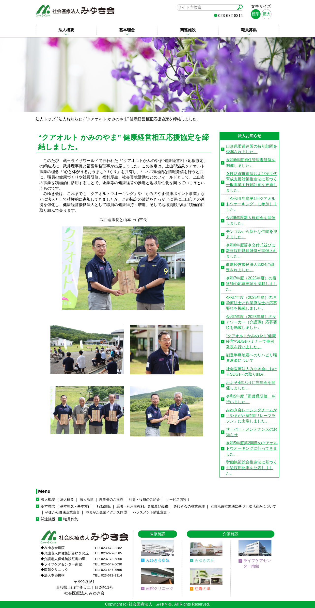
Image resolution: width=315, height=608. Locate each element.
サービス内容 (176, 499)
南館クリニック (159, 588)
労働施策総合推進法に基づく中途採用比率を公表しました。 (251, 467)
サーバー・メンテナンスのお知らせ (251, 432)
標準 (256, 14)
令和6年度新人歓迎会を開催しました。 (250, 220)
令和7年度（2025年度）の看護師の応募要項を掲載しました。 (251, 283)
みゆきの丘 (204, 560)
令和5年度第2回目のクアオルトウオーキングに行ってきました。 (252, 448)
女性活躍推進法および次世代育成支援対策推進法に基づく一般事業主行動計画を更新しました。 (251, 182)
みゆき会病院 (158, 560)
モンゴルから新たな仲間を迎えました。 (251, 234)
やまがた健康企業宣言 (62, 512)
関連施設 (188, 30)
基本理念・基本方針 (75, 506)
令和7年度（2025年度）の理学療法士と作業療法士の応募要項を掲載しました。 (251, 303)
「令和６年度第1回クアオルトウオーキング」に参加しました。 (251, 204)
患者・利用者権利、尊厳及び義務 (142, 506)
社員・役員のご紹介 (144, 499)
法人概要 (66, 30)
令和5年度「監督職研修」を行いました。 (250, 399)
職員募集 (249, 30)
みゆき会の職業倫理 (189, 506)
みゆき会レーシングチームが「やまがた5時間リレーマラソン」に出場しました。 (251, 415)
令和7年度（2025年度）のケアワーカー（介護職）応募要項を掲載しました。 (251, 322)
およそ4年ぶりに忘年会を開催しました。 (250, 385)
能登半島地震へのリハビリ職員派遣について (251, 358)
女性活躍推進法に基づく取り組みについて (243, 506)
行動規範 (104, 506)
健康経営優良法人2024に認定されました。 (250, 267)
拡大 (266, 14)
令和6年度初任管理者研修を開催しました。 (250, 162)
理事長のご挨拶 (111, 499)
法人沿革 (87, 499)
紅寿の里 (202, 589)
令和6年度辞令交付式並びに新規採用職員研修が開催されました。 (251, 250)
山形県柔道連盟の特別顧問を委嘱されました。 (251, 149)
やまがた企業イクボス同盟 (106, 512)
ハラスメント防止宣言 (150, 512)
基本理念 (127, 30)
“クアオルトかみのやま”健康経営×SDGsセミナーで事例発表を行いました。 (251, 341)
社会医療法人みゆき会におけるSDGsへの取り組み (251, 371)
